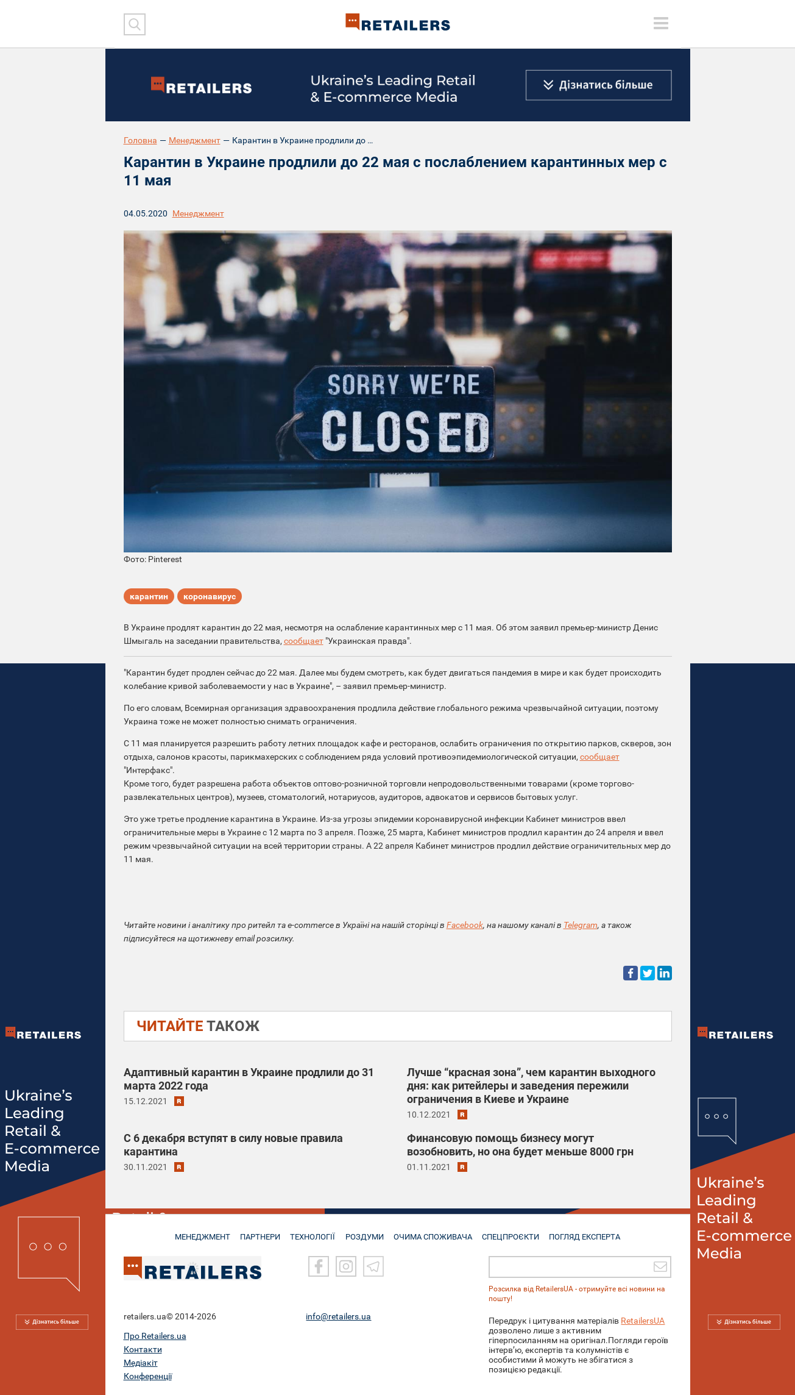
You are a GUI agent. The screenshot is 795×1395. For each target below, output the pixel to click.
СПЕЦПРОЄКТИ (513, 1231)
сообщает (303, 641)
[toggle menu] (661, 23)
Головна (140, 140)
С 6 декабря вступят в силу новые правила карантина (233, 1145)
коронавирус (209, 597)
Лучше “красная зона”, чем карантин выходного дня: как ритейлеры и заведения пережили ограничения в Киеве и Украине (531, 1085)
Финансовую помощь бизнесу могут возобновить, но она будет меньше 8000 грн (520, 1145)
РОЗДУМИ (365, 1231)
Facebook (465, 925)
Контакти (143, 1349)
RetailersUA (643, 1320)
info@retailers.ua (338, 1316)
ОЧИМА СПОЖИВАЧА (434, 1231)
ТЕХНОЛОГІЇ (312, 1231)
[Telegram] (373, 1267)
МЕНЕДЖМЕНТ (198, 1231)
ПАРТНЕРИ (258, 1231)
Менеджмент (195, 140)
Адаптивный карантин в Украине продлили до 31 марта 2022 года (249, 1079)
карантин (149, 597)
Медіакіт (141, 1363)
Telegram (581, 925)
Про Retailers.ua (155, 1336)
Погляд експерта (588, 1231)
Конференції (148, 1376)
